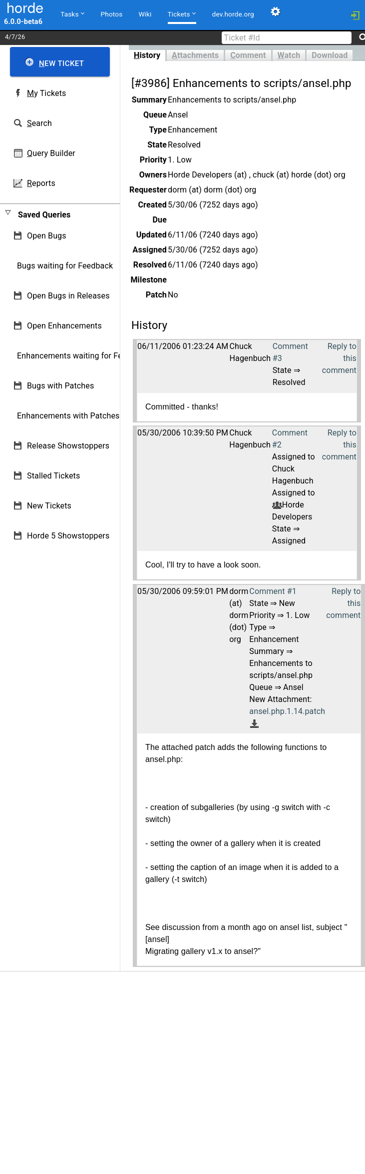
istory (147, 55)
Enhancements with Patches (68, 415)
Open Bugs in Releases (68, 295)
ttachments (195, 55)
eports (41, 183)
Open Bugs (46, 235)
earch (39, 123)
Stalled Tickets (53, 475)
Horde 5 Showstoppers (68, 535)
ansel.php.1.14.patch (287, 711)
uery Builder (51, 153)
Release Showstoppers (68, 445)
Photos (112, 14)
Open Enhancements (64, 325)
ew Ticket (61, 63)
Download (330, 55)
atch (289, 55)
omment (248, 55)
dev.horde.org (233, 14)
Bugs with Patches (60, 385)
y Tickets (46, 93)
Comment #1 (272, 591)
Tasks (72, 13)
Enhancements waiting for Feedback (82, 355)
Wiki (144, 14)
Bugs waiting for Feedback (65, 265)
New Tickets (49, 505)
